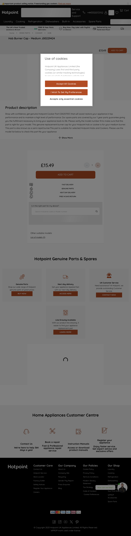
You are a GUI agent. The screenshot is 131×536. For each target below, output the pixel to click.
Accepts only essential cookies (66, 99)
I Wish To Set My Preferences (66, 92)
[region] (66, 80)
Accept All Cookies (66, 83)
